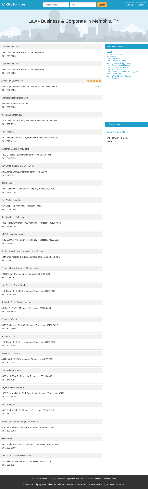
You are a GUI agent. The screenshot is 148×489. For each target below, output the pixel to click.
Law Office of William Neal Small (16, 455)
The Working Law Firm (11, 200)
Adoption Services (114, 54)
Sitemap (98, 479)
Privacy (106, 479)
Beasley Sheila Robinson (12, 217)
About (83, 479)
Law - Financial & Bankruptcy (119, 63)
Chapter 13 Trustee (10, 319)
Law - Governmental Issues (118, 65)
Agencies (71, 479)
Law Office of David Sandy (13, 285)
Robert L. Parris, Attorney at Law (16, 302)
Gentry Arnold (7, 438)
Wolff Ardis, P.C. (8, 404)
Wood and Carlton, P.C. (12, 115)
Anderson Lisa (8, 336)
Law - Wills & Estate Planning (119, 76)
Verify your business (57, 479)
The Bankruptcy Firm (11, 370)
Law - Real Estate (114, 74)
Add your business (39, 479)
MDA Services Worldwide (13, 234)
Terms (113, 479)
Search (102, 5)
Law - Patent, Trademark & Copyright (122, 72)
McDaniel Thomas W (11, 353)
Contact (90, 479)
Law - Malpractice (114, 69)
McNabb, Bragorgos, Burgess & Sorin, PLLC (21, 421)
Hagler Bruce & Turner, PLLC (14, 387)
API (77, 479)
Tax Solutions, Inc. (9, 47)
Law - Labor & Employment (118, 67)
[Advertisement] (126, 101)
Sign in (141, 5)
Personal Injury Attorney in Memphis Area (20, 268)
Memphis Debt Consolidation (14, 98)
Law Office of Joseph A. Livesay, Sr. (17, 166)
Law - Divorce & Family (116, 61)
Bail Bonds (111, 56)
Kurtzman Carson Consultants (15, 149)
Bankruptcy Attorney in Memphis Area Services (22, 251)
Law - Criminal (113, 59)
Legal (109, 52)
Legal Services (113, 78)
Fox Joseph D (7, 132)
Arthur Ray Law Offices (12, 81)
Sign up (129, 5)
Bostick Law (6, 183)
